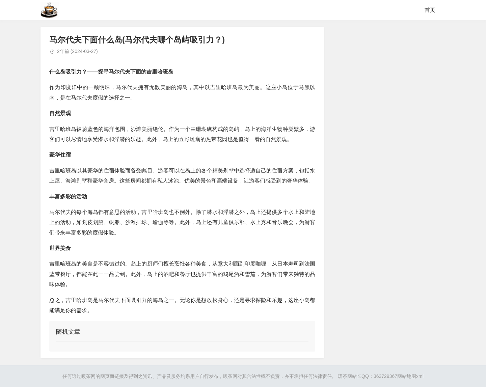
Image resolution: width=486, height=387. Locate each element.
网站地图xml (410, 376)
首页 (430, 10)
